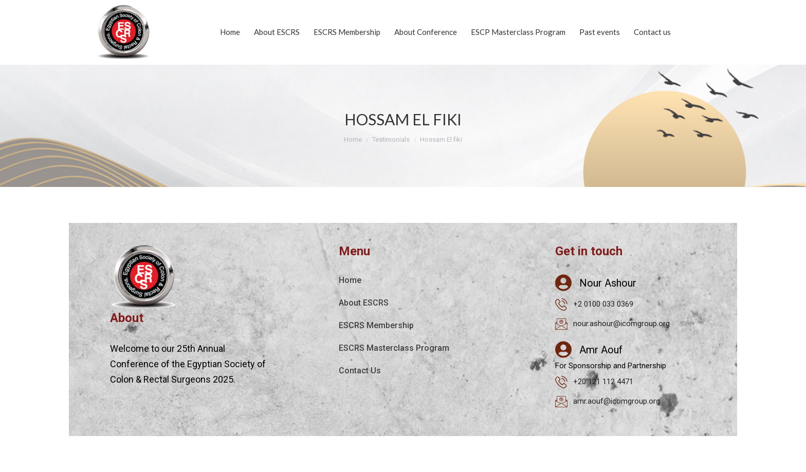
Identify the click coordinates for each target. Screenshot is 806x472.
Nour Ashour (607, 283)
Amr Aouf (600, 350)
